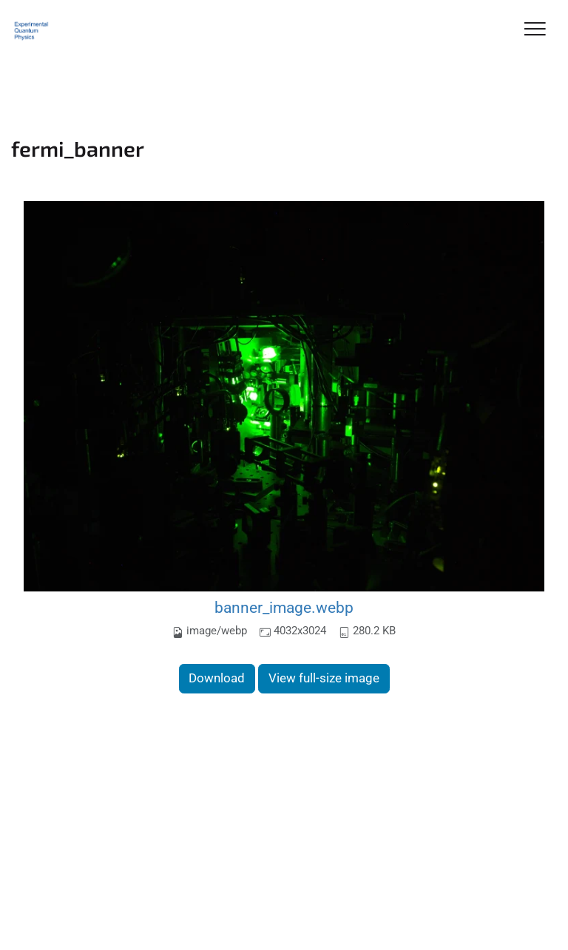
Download (217, 678)
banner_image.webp (284, 607)
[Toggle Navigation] (535, 30)
